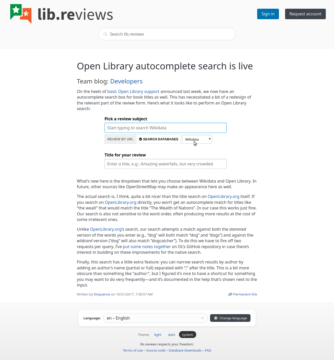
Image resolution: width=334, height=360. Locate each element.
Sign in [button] (268, 14)
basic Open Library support (133, 91)
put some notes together (147, 246)
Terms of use (133, 350)
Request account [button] (305, 14)
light (157, 334)
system (187, 334)
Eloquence (102, 294)
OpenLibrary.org (223, 196)
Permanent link (242, 294)
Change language (230, 318)
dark (171, 334)
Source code (155, 350)
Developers (126, 81)
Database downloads (185, 350)
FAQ (208, 350)
